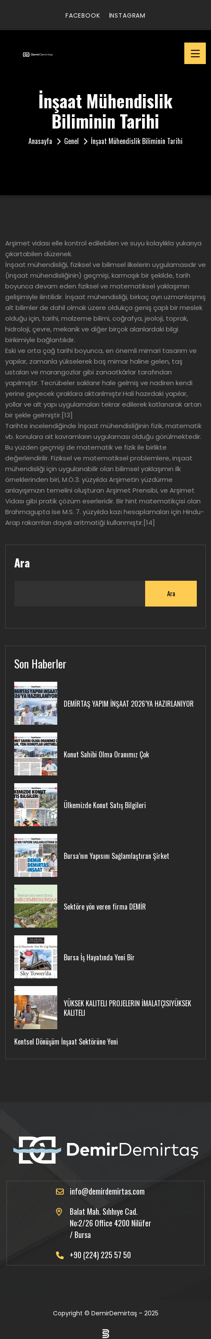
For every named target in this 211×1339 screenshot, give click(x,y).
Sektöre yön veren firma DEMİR (105, 906)
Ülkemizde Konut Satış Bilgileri (105, 805)
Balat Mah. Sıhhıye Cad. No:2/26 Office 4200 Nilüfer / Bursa (110, 1223)
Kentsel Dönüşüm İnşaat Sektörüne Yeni (66, 1041)
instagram (127, 15)
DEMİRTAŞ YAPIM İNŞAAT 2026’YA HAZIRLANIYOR (129, 704)
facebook (82, 15)
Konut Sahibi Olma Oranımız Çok (106, 754)
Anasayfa (40, 141)
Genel (71, 141)
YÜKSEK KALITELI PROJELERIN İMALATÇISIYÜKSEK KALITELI (127, 1008)
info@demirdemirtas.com (107, 1191)
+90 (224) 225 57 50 (100, 1254)
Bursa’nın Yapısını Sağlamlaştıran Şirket (116, 856)
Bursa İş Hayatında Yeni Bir (99, 957)
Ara (22, 562)
